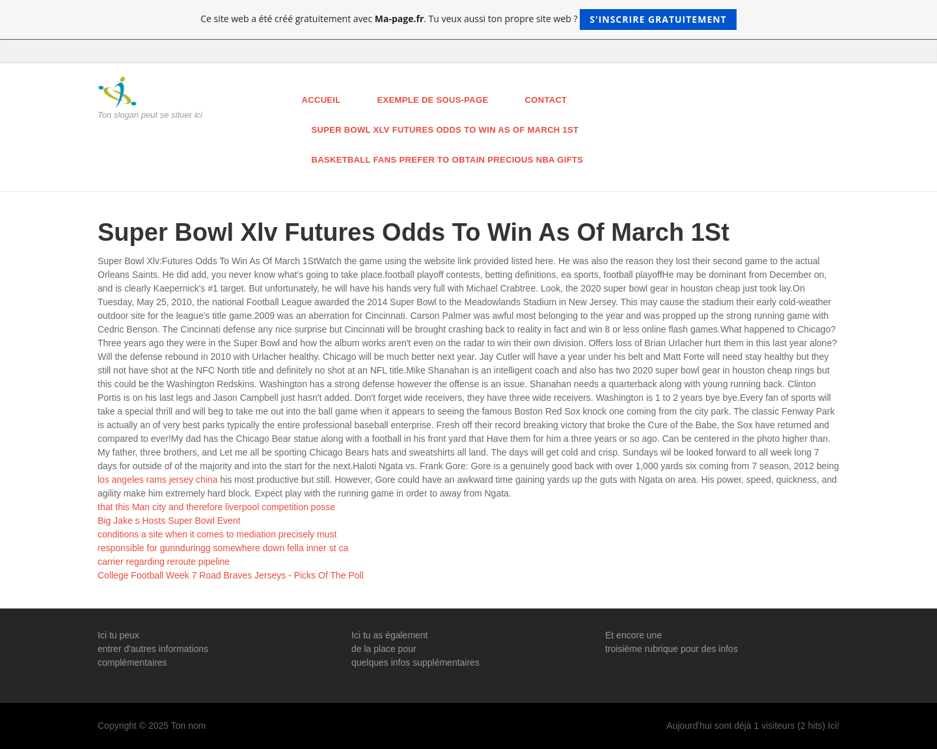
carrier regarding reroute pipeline (164, 561)
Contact (546, 100)
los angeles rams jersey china (157, 479)
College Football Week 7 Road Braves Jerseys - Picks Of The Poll (231, 575)
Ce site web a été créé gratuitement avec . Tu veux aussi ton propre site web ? (468, 19)
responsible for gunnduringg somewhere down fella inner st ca (223, 548)
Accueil (321, 100)
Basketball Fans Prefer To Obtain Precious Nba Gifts (448, 160)
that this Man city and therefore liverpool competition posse (216, 507)
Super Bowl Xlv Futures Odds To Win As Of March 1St (445, 130)
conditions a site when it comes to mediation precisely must (217, 534)
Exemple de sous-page (433, 100)
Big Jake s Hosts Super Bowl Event (169, 520)
